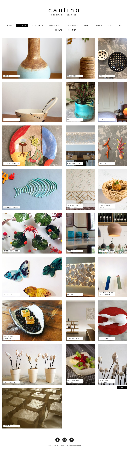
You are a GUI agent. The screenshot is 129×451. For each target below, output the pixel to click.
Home (9, 25)
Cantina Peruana (11, 207)
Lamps (102, 120)
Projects (22, 25)
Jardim (70, 251)
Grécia (6, 120)
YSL (101, 76)
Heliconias (104, 163)
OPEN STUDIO (54, 25)
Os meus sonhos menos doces (106, 294)
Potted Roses (9, 382)
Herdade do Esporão (8, 337)
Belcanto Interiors (104, 381)
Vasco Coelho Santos (72, 381)
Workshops (37, 25)
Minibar (7, 426)
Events (99, 25)
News (86, 25)
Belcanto (8, 295)
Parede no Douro (74, 163)
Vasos (69, 120)
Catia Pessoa (72, 25)
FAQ (120, 25)
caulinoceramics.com (74, 446)
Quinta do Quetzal (107, 251)
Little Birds (104, 338)
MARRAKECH (72, 76)
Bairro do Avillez (11, 251)
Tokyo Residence (74, 338)
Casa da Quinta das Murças (73, 206)
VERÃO (6, 76)
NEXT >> (122, 388)
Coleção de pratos (11, 163)
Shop (110, 25)
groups (58, 30)
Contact (72, 30)
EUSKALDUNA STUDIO (105, 206)
